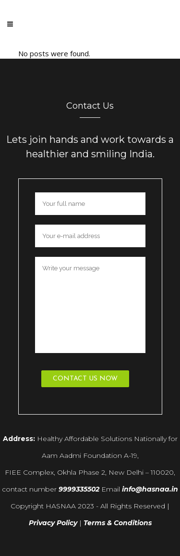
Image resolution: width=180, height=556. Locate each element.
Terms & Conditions (118, 522)
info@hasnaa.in (150, 489)
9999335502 (79, 489)
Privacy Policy (53, 522)
